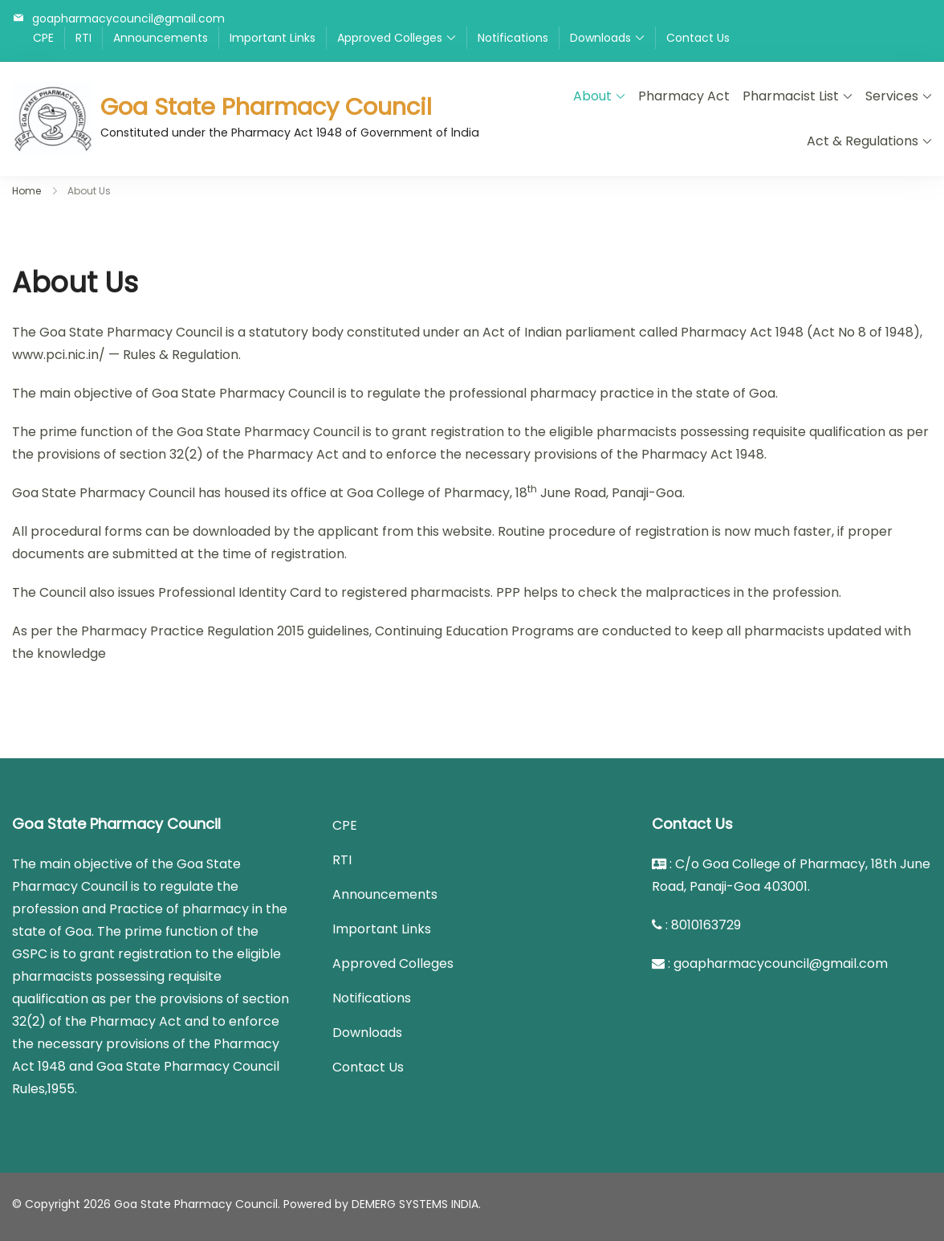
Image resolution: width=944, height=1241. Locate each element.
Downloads (600, 38)
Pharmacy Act (684, 96)
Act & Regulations (862, 141)
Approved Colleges (389, 38)
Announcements (160, 38)
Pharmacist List (791, 96)
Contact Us (698, 38)
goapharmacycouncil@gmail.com (128, 18)
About (592, 96)
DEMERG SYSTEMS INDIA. (416, 1204)
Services (891, 96)
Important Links (272, 38)
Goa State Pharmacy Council (266, 107)
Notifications (513, 38)
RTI (83, 38)
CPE (43, 38)
